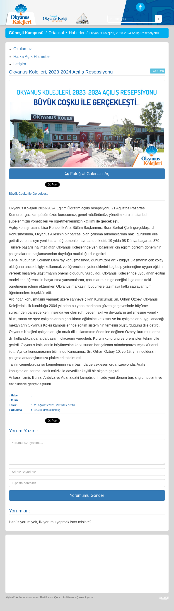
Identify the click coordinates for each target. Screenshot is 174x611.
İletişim (19, 64)
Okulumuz (22, 49)
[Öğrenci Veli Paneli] (45, 550)
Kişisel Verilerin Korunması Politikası (28, 597)
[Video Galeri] (149, 550)
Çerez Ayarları (86, 597)
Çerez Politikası (64, 597)
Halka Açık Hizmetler (32, 56)
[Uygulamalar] (118, 577)
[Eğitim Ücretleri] (56, 577)
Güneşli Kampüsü (26, 33)
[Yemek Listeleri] (87, 550)
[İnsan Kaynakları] (76, 577)
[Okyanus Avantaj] (97, 577)
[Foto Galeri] (129, 550)
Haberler (77, 33)
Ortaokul (56, 33)
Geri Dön (157, 71)
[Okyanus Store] (66, 550)
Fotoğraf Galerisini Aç (87, 173)
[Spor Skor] (108, 550)
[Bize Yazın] (25, 550)
